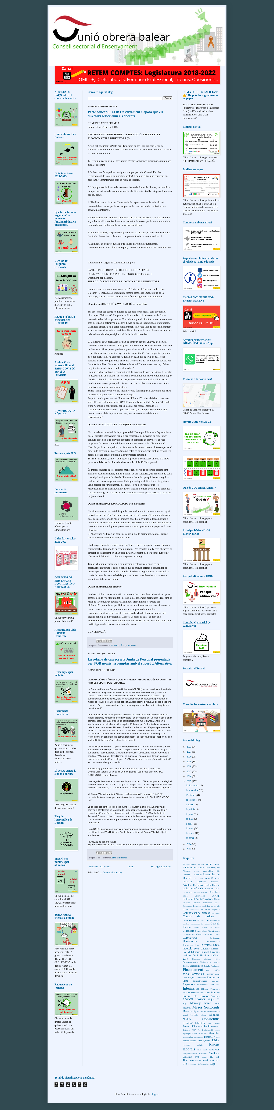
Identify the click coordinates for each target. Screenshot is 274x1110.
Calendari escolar (202, 885)
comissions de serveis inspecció (204, 909)
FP (204, 973)
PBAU (201, 1026)
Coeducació (200, 896)
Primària (208, 1037)
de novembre (192, 790)
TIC (211, 1057)
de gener (190, 838)
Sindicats (214, 1053)
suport (204, 1057)
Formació (196, 973)
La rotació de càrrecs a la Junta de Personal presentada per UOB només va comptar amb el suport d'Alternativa (130, 661)
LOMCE (188, 999)
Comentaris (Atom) (112, 872)
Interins (189, 988)
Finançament (193, 969)
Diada (197, 945)
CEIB (206, 888)
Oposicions (210, 1019)
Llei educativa (201, 996)
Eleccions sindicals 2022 (205, 959)
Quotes (206, 1040)
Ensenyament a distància (195, 962)
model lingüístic (190, 1015)
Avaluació (201, 881)
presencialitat (188, 1037)
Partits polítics (190, 1026)
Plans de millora (199, 1033)
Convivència (213, 931)
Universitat (192, 1064)
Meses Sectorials (205, 1007)
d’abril (189, 823)
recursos (186, 1045)
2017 (189, 771)
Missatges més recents (99, 866)
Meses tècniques (191, 1011)
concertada (215, 913)
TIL (217, 1057)
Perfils (207, 1026)
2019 (189, 761)
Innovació (215, 981)
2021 (189, 751)
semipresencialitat (190, 1054)
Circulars (214, 892)
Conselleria (188, 931)
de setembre (192, 800)
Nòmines (214, 1014)
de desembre (192, 785)
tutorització (208, 1060)
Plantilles (214, 1033)
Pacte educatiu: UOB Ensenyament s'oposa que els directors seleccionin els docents (125, 114)
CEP (211, 888)
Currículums (214, 938)
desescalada (188, 945)
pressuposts (198, 1037)
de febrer (190, 833)
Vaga (212, 1063)
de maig (190, 819)
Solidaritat (187, 1057)
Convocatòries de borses (207, 934)
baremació (215, 882)
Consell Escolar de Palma (206, 927)
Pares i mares (213, 1023)
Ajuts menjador (212, 867)
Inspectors (189, 984)
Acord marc (212, 864)
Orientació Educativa (194, 1023)
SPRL (197, 1057)
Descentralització (212, 941)
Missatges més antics (161, 866)
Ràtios (215, 1040)
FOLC (208, 970)
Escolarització (196, 965)
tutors (217, 1060)
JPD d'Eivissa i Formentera (207, 989)
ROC (199, 1050)
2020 (189, 756)
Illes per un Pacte (128, 645)
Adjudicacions (190, 867)
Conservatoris (201, 931)
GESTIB (210, 974)
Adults (201, 867)
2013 (189, 849)
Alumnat (186, 871)
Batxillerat (187, 885)
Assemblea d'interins (192, 874)
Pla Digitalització (205, 1030)
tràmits (198, 1060)
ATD (196, 878)
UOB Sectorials (203, 1064)
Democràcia (190, 941)
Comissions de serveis (192, 906)
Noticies (188, 1019)
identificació (201, 978)
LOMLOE (200, 999)
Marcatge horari (200, 1003)
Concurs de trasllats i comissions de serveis (201, 918)
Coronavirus (190, 937)
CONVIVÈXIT (189, 934)
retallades (199, 1045)
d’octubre (191, 795)
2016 (189, 776)
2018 (189, 766)
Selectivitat (213, 1049)
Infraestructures (200, 981)
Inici (130, 866)
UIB (185, 1064)
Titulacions (188, 1060)
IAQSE (191, 977)
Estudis (207, 966)
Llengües (215, 996)
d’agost (190, 804)
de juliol (190, 809)
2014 (189, 844)
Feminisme (215, 966)
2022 (189, 746)
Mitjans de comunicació (209, 1011)
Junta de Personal (119, 858)
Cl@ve (185, 896)
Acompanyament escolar (193, 864)
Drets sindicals (202, 948)
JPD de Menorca (191, 992)
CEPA (216, 888)
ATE (202, 878)
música (203, 1015)
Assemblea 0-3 (211, 871)
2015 (189, 781)
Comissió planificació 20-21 (206, 903)
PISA (194, 1030)
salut (205, 1050)
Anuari (197, 871)
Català (199, 888)
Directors (115, 645)
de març (190, 828)
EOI (211, 962)
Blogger (154, 1094)
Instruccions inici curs (208, 984)
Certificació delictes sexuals (195, 892)
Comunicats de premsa (196, 913)
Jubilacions (205, 992)
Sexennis (203, 1053)
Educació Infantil (200, 952)
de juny (190, 814)
